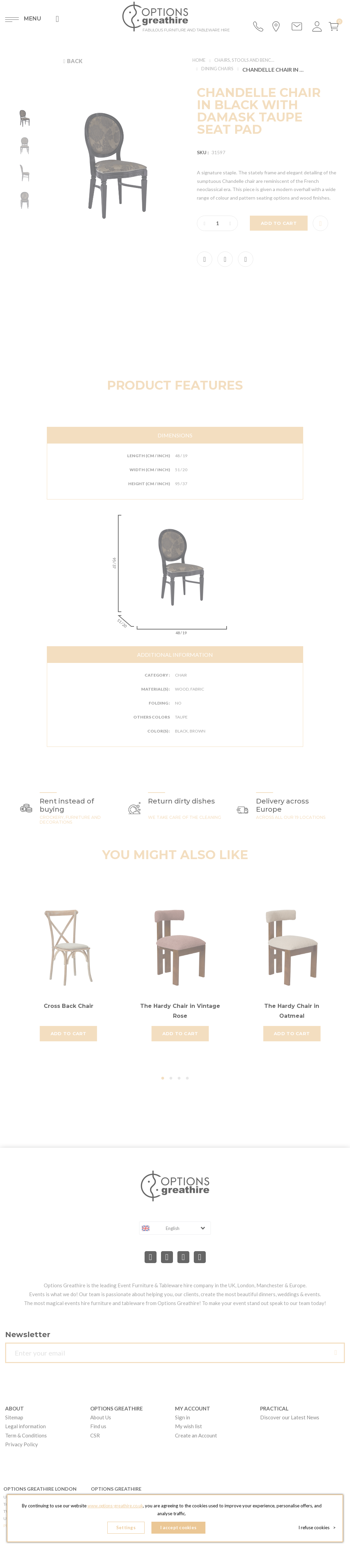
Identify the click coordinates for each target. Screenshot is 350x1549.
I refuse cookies (317, 1528)
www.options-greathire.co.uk (115, 1507)
